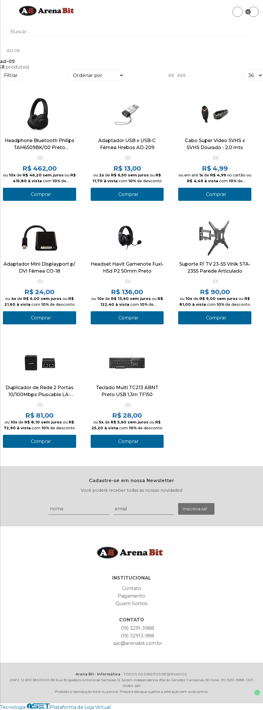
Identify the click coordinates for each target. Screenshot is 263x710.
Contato (131, 588)
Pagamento (131, 596)
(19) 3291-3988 (137, 628)
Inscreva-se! (195, 509)
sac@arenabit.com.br (137, 643)
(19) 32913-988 (137, 636)
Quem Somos (131, 603)
